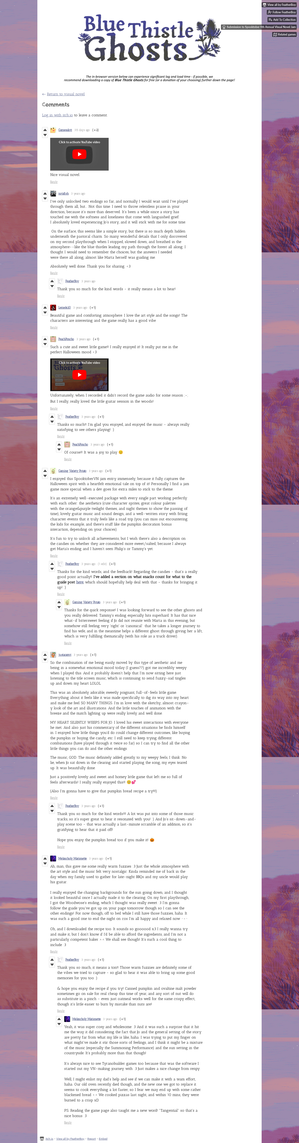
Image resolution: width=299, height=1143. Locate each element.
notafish (63, 193)
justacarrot (64, 655)
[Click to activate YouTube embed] (79, 154)
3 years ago (78, 193)
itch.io (49, 1138)
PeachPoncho (66, 339)
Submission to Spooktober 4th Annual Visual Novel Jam (259, 27)
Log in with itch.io (57, 115)
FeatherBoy (72, 281)
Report (91, 1138)
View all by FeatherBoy (70, 1138)
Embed (103, 1138)
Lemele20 (64, 307)
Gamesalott (65, 130)
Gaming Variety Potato (72, 471)
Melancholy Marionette (72, 858)
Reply (54, 182)
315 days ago (82, 130)
